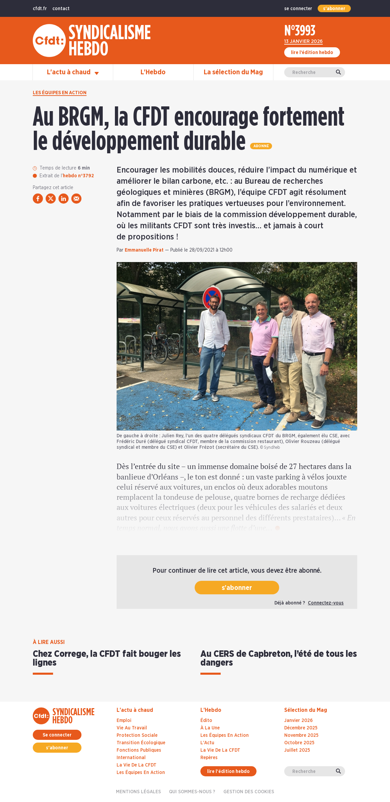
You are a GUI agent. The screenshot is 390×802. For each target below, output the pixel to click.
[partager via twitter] (51, 198)
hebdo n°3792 (78, 176)
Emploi (124, 720)
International (131, 757)
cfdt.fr (40, 8)
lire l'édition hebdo (228, 771)
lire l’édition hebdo (312, 52)
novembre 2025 (301, 735)
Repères (209, 757)
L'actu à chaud (73, 72)
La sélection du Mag (233, 72)
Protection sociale (137, 735)
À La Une (210, 728)
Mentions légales (138, 792)
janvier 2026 (298, 720)
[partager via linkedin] (63, 198)
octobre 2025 (299, 743)
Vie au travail (132, 728)
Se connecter (57, 735)
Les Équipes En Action (224, 735)
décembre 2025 (300, 728)
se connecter (298, 8)
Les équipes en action (60, 92)
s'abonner (334, 8)
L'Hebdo (153, 72)
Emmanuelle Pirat (144, 250)
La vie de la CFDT (136, 765)
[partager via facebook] (38, 198)
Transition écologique (141, 743)
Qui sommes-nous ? (192, 792)
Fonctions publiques (139, 750)
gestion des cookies (248, 792)
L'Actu (207, 743)
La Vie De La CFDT (220, 750)
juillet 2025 (297, 750)
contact (61, 8)
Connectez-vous (326, 603)
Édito (206, 720)
